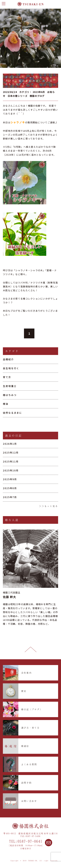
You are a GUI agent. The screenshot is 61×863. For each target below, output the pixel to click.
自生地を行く (11, 368)
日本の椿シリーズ (17, 96)
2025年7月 (10, 497)
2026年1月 (10, 443)
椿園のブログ (37, 96)
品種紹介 (8, 359)
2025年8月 (10, 488)
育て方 (7, 377)
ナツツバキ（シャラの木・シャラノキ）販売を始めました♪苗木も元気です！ (29, 80)
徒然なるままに (12, 412)
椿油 (5, 403)
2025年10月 (11, 470)
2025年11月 (11, 461)
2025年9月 (10, 479)
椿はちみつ (9, 395)
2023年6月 (39, 92)
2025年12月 (11, 452)
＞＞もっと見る (48, 506)
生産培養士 (9, 386)
